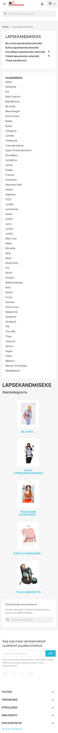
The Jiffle (10, 331)
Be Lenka (10, 106)
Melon (8, 243)
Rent (8, 287)
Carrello (9, 135)
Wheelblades (12, 370)
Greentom (11, 179)
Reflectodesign (14, 282)
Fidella (9, 170)
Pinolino (9, 277)
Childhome (11, 140)
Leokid (9, 233)
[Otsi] (29, 14)
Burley (9, 121)
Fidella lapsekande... (28, 553)
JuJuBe (9, 204)
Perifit (8, 272)
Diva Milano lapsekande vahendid (25, 52)
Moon (8, 258)
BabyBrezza (12, 101)
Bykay (8, 126)
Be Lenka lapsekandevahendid (23, 43)
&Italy (8, 82)
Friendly (9, 175)
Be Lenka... (28, 431)
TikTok (30, 674)
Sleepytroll (11, 312)
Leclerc (9, 228)
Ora (7, 268)
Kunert (9, 219)
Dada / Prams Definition (18, 150)
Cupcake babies (14, 145)
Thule (8, 336)
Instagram (22, 674)
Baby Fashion (12, 96)
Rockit (9, 292)
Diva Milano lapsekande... (28, 513)
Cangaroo (11, 130)
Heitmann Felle (13, 184)
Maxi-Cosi (11, 238)
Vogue (8, 351)
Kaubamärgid (14, 78)
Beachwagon (12, 111)
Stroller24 (10, 321)
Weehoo (10, 361)
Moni (8, 253)
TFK (7, 326)
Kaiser (9, 214)
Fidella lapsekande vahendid (22, 56)
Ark (7, 91)
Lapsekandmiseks (23, 36)
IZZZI (8, 199)
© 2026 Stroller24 (12, 729)
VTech (8, 356)
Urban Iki (10, 341)
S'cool (8, 297)
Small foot (10, 316)
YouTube (13, 674)
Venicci (9, 346)
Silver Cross (12, 307)
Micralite (10, 248)
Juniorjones (11, 209)
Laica (8, 223)
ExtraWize (11, 160)
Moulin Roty (11, 263)
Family (9, 165)
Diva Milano (11, 155)
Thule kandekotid (15, 60)
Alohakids (10, 86)
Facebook (5, 674)
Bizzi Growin (12, 116)
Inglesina (10, 194)
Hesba (9, 189)
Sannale (9, 302)
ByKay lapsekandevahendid (22, 47)
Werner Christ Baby (16, 365)
